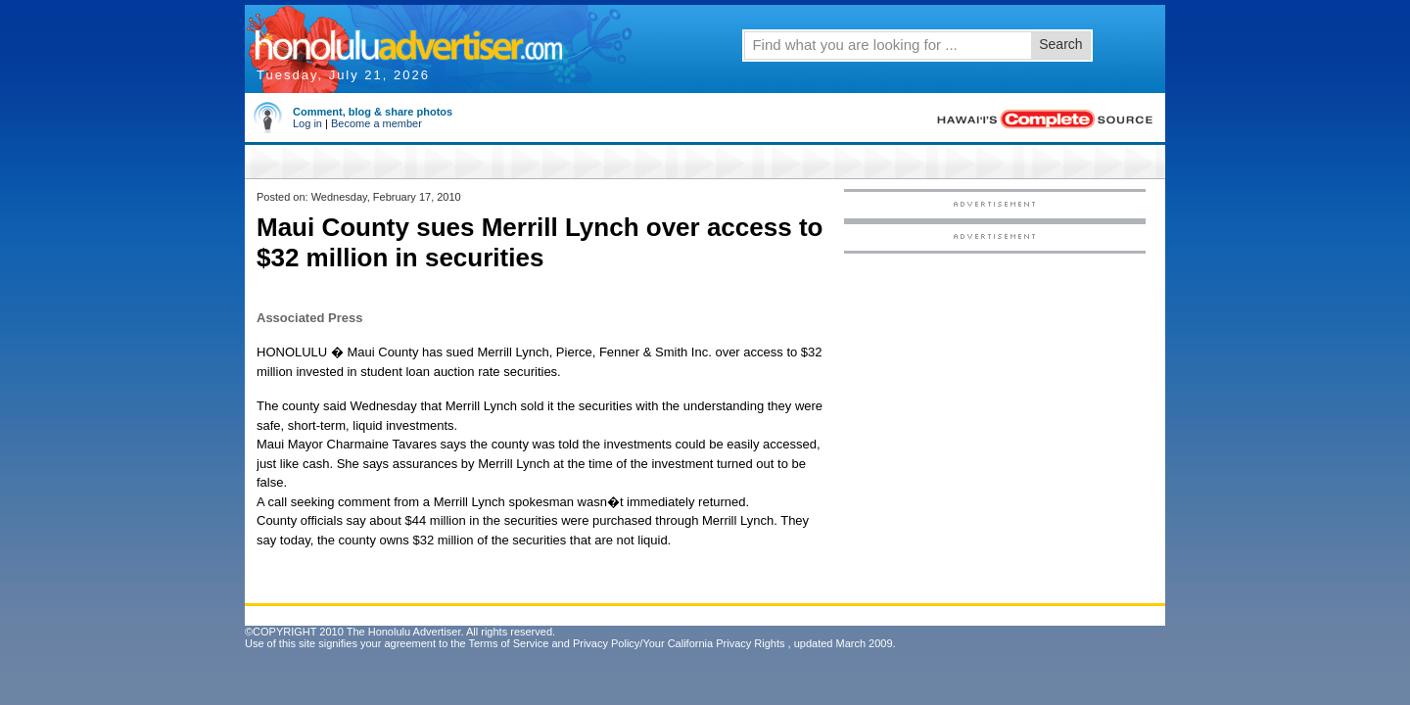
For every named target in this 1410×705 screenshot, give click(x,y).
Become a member (376, 123)
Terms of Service (508, 643)
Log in (307, 123)
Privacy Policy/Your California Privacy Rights (679, 643)
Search (1060, 44)
